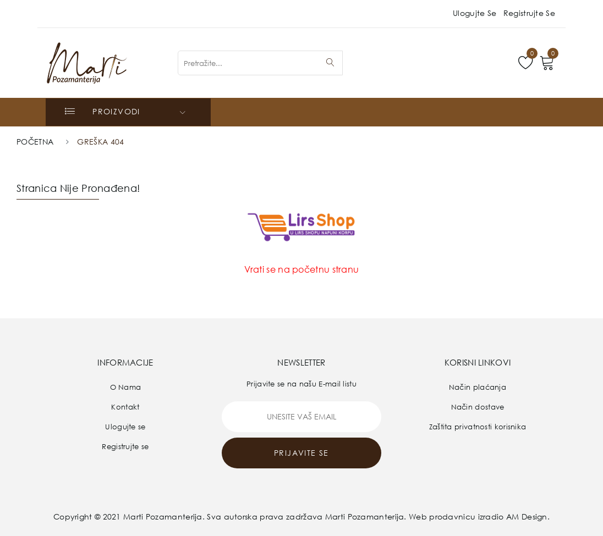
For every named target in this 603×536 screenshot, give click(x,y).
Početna (35, 141)
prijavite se (301, 452)
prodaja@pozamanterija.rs (253, 10)
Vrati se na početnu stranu (301, 269)
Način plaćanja (477, 387)
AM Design (526, 516)
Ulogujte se (474, 13)
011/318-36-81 (121, 10)
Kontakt (125, 406)
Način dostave (478, 406)
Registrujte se (529, 13)
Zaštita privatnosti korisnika (478, 426)
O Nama (125, 387)
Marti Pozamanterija (162, 516)
